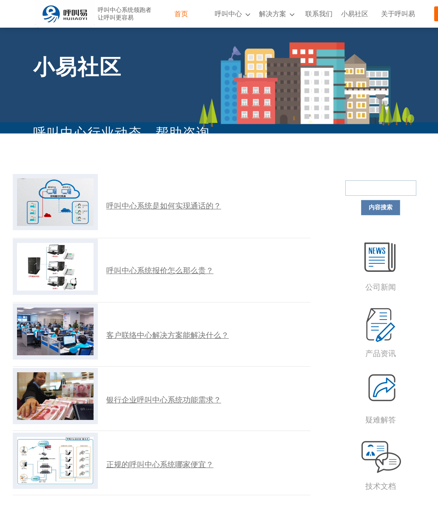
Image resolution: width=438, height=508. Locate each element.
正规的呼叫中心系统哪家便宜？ (159, 464)
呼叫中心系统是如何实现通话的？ (163, 206)
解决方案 (272, 13)
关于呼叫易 (398, 13)
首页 (181, 13)
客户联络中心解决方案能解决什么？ (167, 335)
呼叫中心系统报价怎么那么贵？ (159, 270)
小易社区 (354, 13)
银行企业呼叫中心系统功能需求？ (163, 400)
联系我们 (319, 13)
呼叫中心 (228, 13)
